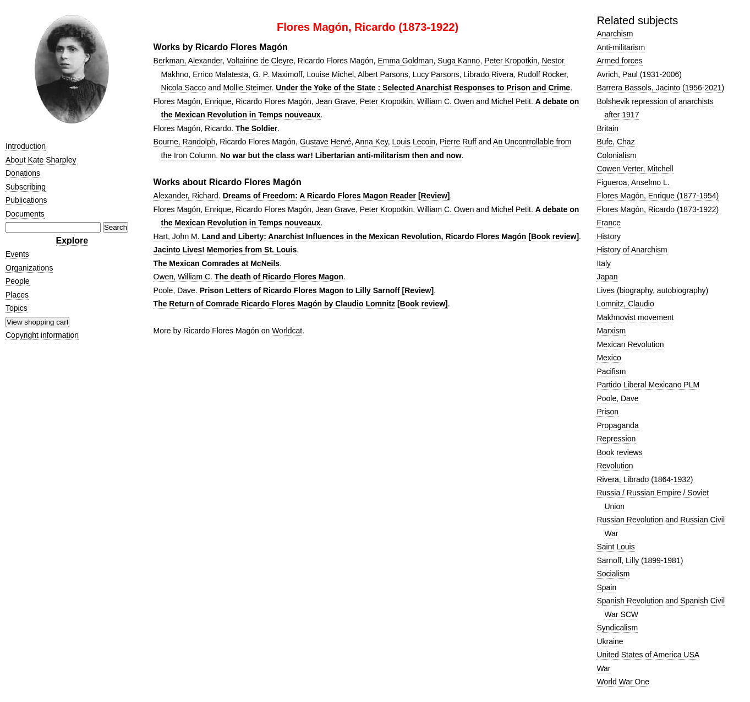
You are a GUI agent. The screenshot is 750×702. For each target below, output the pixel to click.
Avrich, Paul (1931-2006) (639, 74)
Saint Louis (615, 546)
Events (17, 254)
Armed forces (619, 60)
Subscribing (26, 186)
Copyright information (42, 335)
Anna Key (371, 141)
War (603, 668)
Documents (25, 213)
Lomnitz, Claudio (625, 303)
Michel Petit (511, 101)
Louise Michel (330, 74)
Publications (26, 200)
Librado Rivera (488, 74)
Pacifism (611, 371)
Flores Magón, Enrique (193, 101)
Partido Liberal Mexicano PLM (647, 384)
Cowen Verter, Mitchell (634, 168)
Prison (607, 411)
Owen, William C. (183, 276)
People (18, 281)
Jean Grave (335, 101)
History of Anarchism (631, 249)
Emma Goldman (405, 60)
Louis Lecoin (414, 141)
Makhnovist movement (635, 317)
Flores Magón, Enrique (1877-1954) (657, 195)
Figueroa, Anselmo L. (632, 182)
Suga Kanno (458, 60)
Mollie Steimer (247, 87)
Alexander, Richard (186, 195)
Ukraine (609, 641)
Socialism (612, 573)
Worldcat (287, 330)
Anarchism (614, 33)
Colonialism (616, 155)
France (608, 222)
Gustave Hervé (325, 141)
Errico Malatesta (220, 74)
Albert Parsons (383, 74)
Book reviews (619, 452)
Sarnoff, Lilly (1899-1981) (639, 560)
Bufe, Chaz (615, 141)
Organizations (29, 267)
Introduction (26, 146)
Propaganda (617, 425)
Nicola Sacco (183, 87)
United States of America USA (647, 654)
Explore (72, 240)
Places (17, 294)
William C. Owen (445, 101)
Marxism (611, 330)
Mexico (608, 357)
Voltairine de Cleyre (260, 60)
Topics (17, 308)
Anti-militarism (620, 47)
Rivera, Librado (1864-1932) (644, 479)
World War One (622, 681)
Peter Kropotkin (511, 60)
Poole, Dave (174, 290)
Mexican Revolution (630, 344)
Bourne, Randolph (185, 141)
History (608, 236)
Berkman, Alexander (188, 60)
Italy (603, 263)
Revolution (614, 465)
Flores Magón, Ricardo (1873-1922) (657, 209)
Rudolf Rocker (542, 74)
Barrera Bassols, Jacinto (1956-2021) (660, 87)
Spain (606, 587)
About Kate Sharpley (41, 159)
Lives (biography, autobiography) (652, 290)
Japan (606, 276)
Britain (607, 128)
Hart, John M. (177, 236)
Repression (616, 438)
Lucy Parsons (436, 74)
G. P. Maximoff (278, 74)
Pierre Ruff (458, 141)
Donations (23, 173)
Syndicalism (617, 627)
